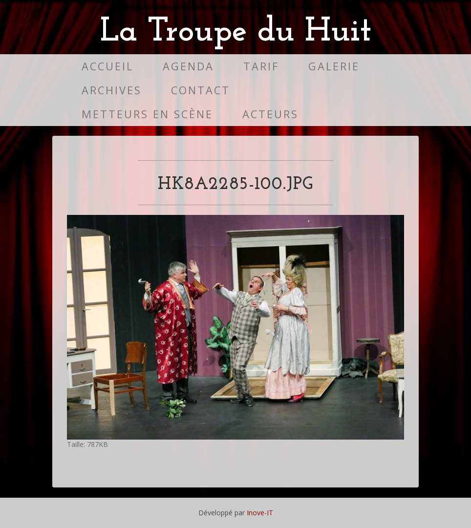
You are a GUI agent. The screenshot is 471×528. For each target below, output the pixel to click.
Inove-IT (260, 512)
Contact (200, 90)
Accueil (107, 66)
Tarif (261, 66)
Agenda (188, 66)
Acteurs (270, 114)
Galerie (334, 66)
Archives (112, 90)
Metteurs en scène (147, 114)
